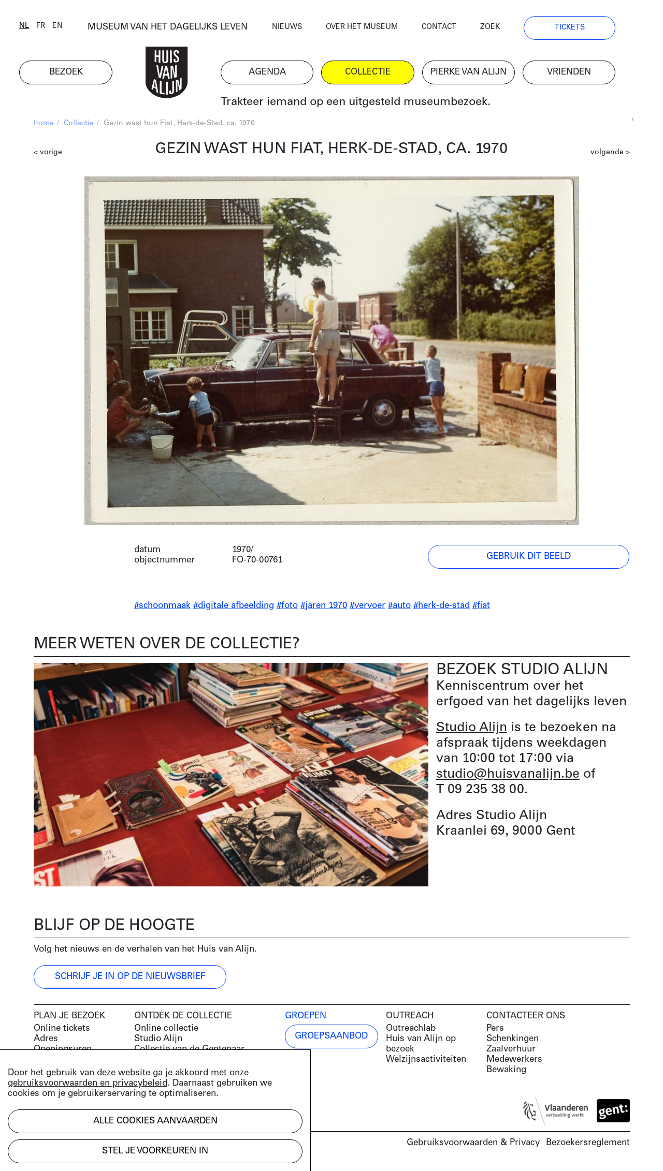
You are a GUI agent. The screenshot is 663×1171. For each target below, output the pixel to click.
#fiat (481, 606)
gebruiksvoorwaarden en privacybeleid (87, 1083)
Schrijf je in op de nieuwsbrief (130, 977)
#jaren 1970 (323, 606)
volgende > (610, 153)
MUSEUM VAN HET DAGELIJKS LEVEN (182, 28)
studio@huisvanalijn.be (508, 775)
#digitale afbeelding (233, 606)
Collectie (79, 124)
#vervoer (367, 606)
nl (39, 27)
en (72, 27)
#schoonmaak (162, 606)
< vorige (48, 153)
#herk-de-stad (441, 606)
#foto (287, 606)
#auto (399, 606)
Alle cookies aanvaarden (155, 1121)
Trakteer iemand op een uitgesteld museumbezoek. (370, 103)
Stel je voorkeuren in (155, 1151)
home (44, 124)
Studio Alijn (471, 728)
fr (55, 27)
